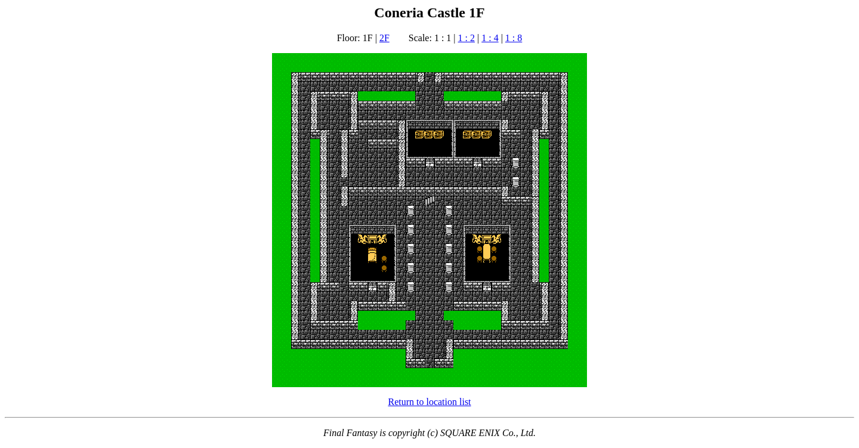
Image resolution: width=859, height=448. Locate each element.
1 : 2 (466, 38)
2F (384, 38)
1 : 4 (489, 38)
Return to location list (429, 402)
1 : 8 (513, 38)
